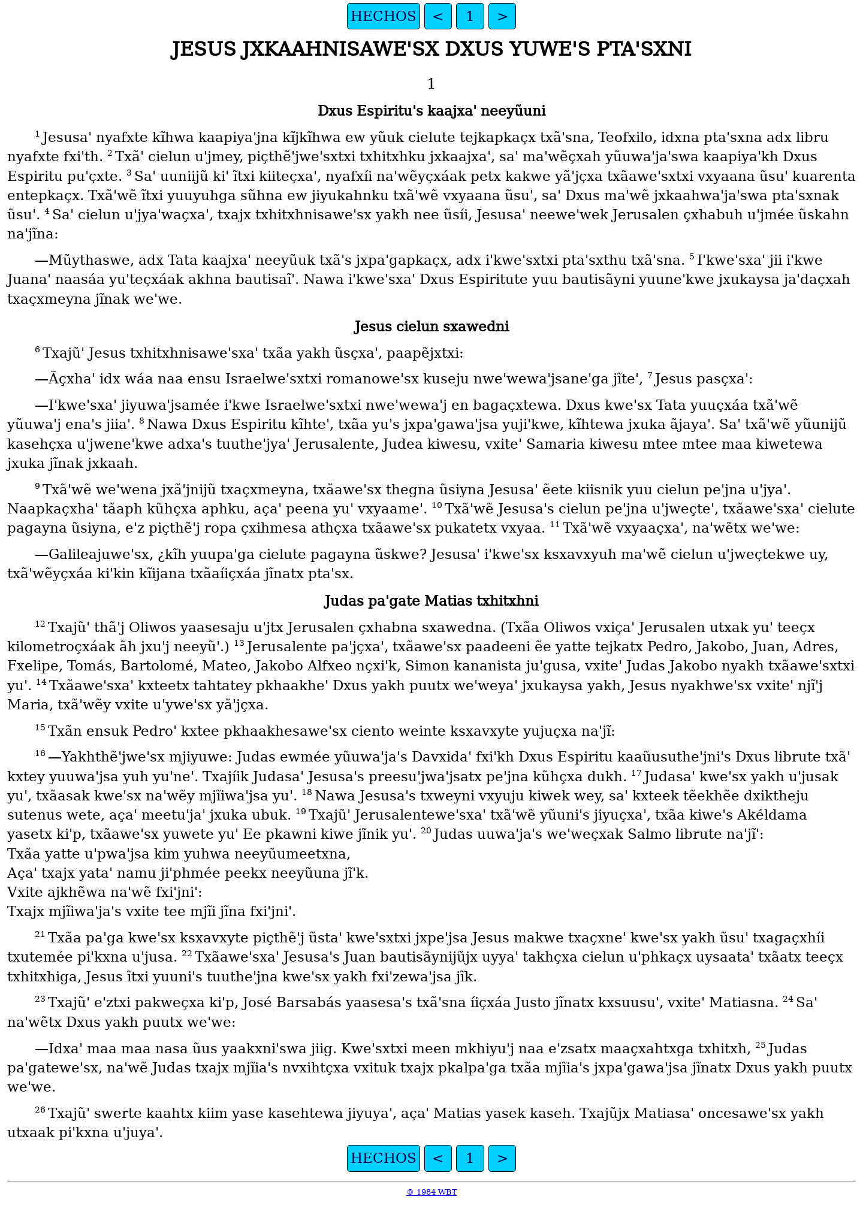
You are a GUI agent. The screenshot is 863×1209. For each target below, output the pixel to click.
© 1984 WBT (431, 1191)
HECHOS (384, 16)
